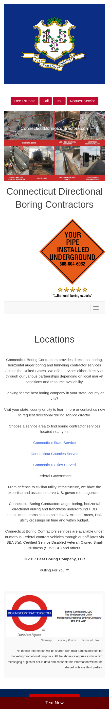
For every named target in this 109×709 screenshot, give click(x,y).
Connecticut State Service (54, 443)
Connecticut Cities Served (54, 465)
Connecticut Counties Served (54, 454)
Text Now (54, 702)
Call (46, 101)
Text (59, 101)
